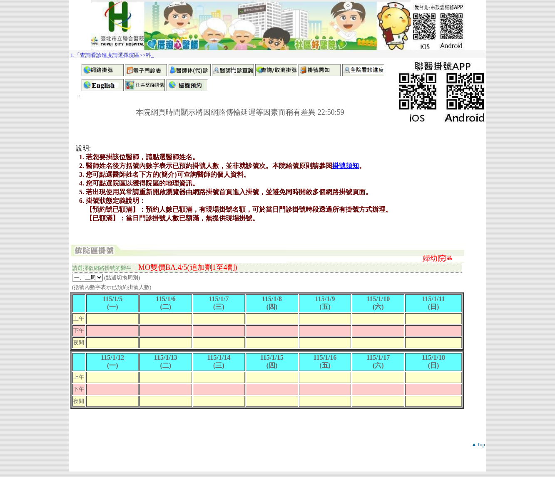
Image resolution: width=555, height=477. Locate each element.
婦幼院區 (438, 258)
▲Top (478, 444)
